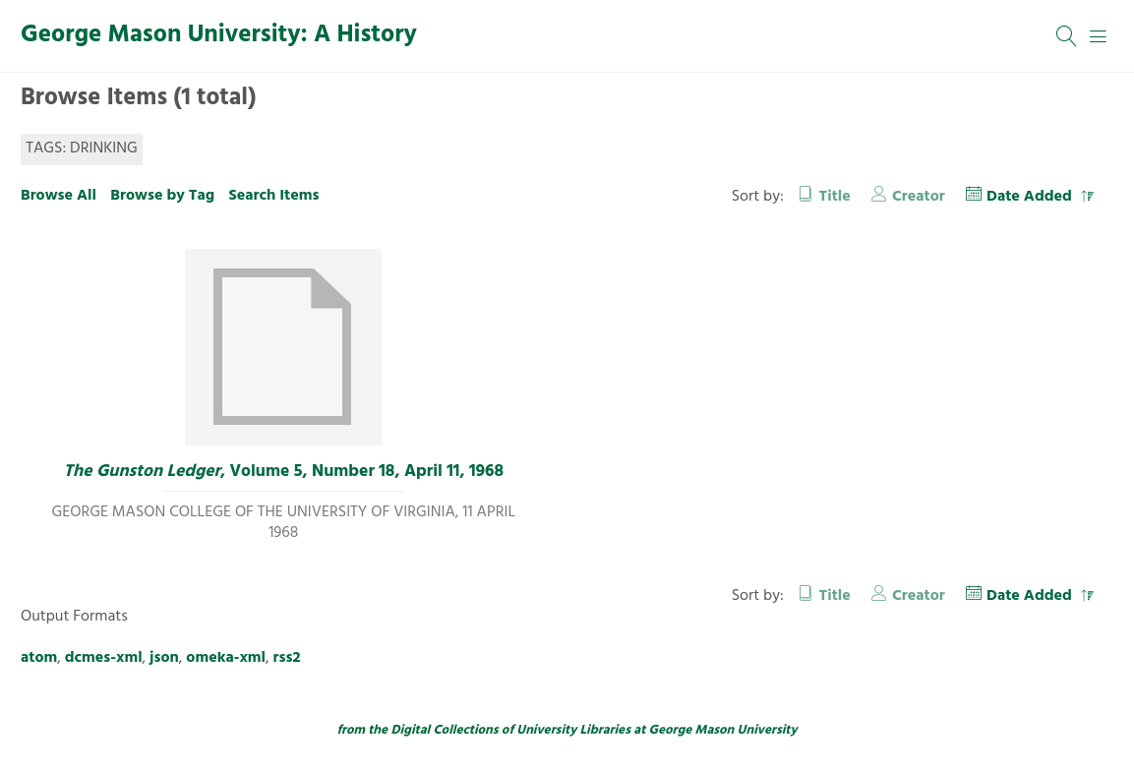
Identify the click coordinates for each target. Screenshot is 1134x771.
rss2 (287, 658)
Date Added (1031, 196)
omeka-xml (226, 658)
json (164, 658)
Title (835, 196)
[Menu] (1098, 36)
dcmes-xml (104, 658)
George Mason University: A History (219, 35)
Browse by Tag (162, 195)
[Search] (1067, 36)
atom (39, 658)
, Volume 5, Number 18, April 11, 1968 (284, 472)
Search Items (273, 195)
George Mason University (723, 730)
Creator (918, 196)
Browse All (58, 195)
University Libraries (573, 730)
